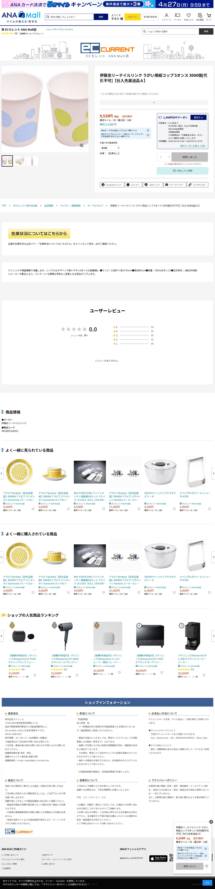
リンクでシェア (199, 184)
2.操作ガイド (47, 854)
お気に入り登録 (184, 170)
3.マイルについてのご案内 (13, 859)
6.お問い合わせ (48, 863)
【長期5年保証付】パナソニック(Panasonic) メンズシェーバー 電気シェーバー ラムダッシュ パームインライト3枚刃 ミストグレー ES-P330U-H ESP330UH (107, 659)
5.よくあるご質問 (9, 863)
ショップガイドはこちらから (59, 29)
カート (209, 19)
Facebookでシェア (113, 184)
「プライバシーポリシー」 (54, 884)
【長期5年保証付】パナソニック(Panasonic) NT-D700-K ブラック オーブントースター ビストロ (150, 659)
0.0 (93, 329)
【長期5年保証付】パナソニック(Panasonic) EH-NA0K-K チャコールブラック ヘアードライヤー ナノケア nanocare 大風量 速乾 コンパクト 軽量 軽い (65, 659)
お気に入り (189, 19)
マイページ (166, 19)
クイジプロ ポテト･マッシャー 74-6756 (195, 494)
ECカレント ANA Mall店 (20, 29)
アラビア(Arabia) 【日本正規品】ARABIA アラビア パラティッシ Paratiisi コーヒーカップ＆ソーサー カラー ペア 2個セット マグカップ (125, 496)
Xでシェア (135, 184)
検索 (101, 16)
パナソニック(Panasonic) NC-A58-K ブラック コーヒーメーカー (192, 659)
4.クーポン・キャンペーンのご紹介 (57, 859)
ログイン (132, 16)
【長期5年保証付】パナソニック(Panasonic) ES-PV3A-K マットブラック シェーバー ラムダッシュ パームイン (23, 659)
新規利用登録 (150, 16)
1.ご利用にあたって (10, 854)
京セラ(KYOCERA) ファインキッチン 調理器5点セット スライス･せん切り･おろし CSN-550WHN (90, 496)
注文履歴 (200, 19)
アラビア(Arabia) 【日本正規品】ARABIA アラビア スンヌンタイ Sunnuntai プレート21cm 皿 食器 (19, 496)
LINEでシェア (154, 184)
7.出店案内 (6, 868)
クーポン (177, 19)
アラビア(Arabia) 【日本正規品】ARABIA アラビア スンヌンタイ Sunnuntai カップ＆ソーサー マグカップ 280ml (54, 496)
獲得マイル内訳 (106, 124)
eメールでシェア (176, 184)
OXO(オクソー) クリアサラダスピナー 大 (160, 494)
